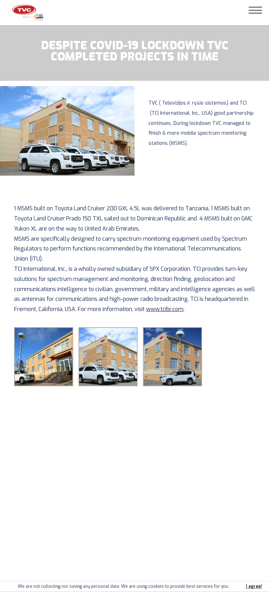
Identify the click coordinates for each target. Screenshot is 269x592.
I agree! (254, 586)
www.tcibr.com (165, 309)
